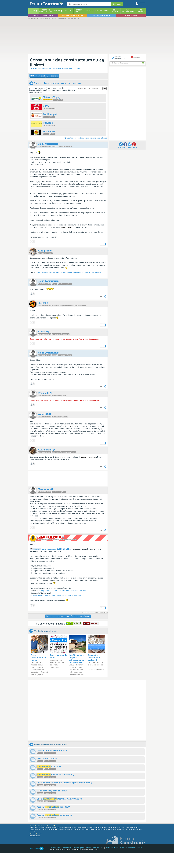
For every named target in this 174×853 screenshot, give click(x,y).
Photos (57, 11)
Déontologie (115, 848)
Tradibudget (50, 114)
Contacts (53, 848)
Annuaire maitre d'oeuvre (72, 15)
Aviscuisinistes (140, 11)
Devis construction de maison (38, 657)
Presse (107, 848)
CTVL (46, 105)
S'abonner (136, 57)
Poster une (80, 616)
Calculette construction (92, 848)
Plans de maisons (102, 11)
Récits (45, 11)
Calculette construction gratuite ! (94, 657)
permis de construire (88, 457)
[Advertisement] (87, 36)
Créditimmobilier (79, 11)
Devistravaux (115, 11)
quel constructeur (68, 227)
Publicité (122, 848)
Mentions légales (78, 848)
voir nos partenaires (35, 835)
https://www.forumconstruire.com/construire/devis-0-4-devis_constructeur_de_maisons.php (71, 272)
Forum (32, 11)
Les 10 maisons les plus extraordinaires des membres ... (77, 659)
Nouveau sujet (37, 76)
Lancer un (57, 616)
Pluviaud (48, 123)
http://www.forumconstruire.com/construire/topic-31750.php (63, 591)
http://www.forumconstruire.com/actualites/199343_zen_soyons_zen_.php (57, 595)
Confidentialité (131, 848)
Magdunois (36, 549)
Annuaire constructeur (43, 15)
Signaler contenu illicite (64, 848)
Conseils (68, 11)
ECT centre (49, 131)
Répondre (52, 76)
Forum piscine (131, 15)
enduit (68, 426)
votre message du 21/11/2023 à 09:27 (56, 549)
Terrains (89, 11)
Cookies (139, 848)
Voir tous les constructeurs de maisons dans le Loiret (87, 138)
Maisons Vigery (52, 97)
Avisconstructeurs (127, 11)
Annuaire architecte (101, 15)
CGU (102, 848)
